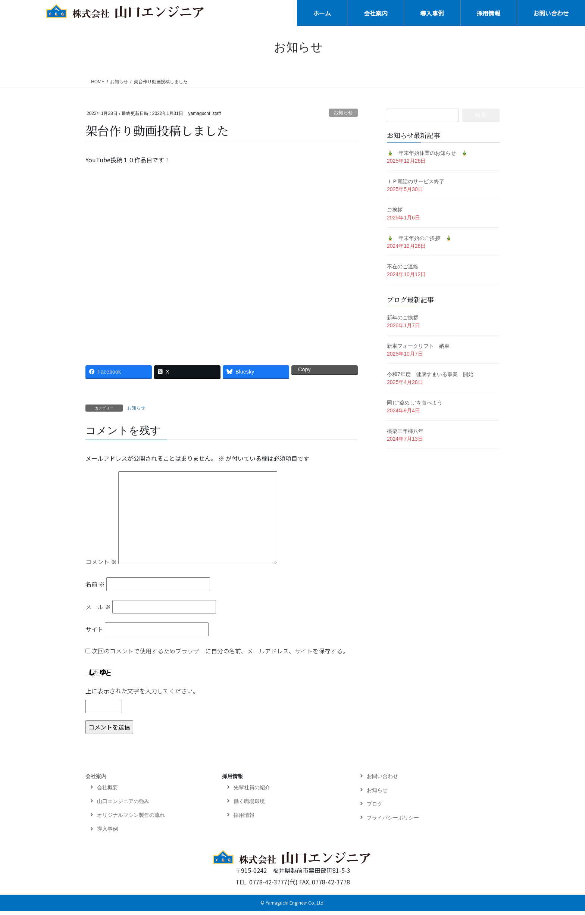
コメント (101, 565)
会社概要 (107, 791)
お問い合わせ (382, 780)
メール (98, 610)
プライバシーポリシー (393, 822)
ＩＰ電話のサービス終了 (415, 181)
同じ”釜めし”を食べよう (414, 403)
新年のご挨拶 (402, 318)
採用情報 (232, 780)
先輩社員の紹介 (252, 791)
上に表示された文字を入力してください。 (142, 694)
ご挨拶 (395, 210)
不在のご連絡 (402, 266)
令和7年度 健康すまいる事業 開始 (430, 374)
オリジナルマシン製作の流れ (131, 819)
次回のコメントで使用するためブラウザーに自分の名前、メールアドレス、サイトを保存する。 (220, 654)
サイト (94, 633)
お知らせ (343, 112)
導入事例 (107, 833)
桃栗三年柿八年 (405, 431)
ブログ (374, 808)
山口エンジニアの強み (123, 805)
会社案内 (95, 780)
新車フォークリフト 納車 (418, 346)
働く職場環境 (249, 805)
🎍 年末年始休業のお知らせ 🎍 (427, 153)
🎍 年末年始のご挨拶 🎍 (419, 238)
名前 (95, 588)
